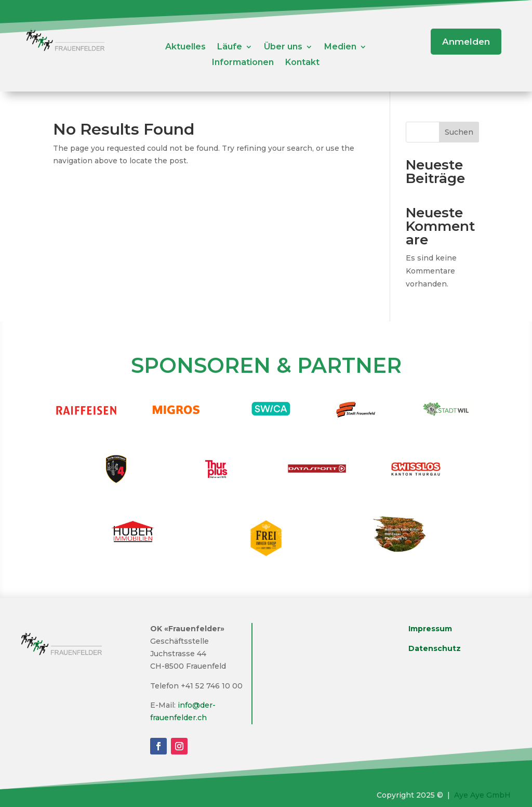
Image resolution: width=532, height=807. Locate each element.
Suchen (459, 132)
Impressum (430, 628)
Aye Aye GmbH (482, 795)
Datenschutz (434, 648)
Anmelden (466, 41)
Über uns (283, 47)
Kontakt (302, 63)
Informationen (243, 63)
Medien (340, 47)
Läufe (229, 47)
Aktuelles (185, 47)
